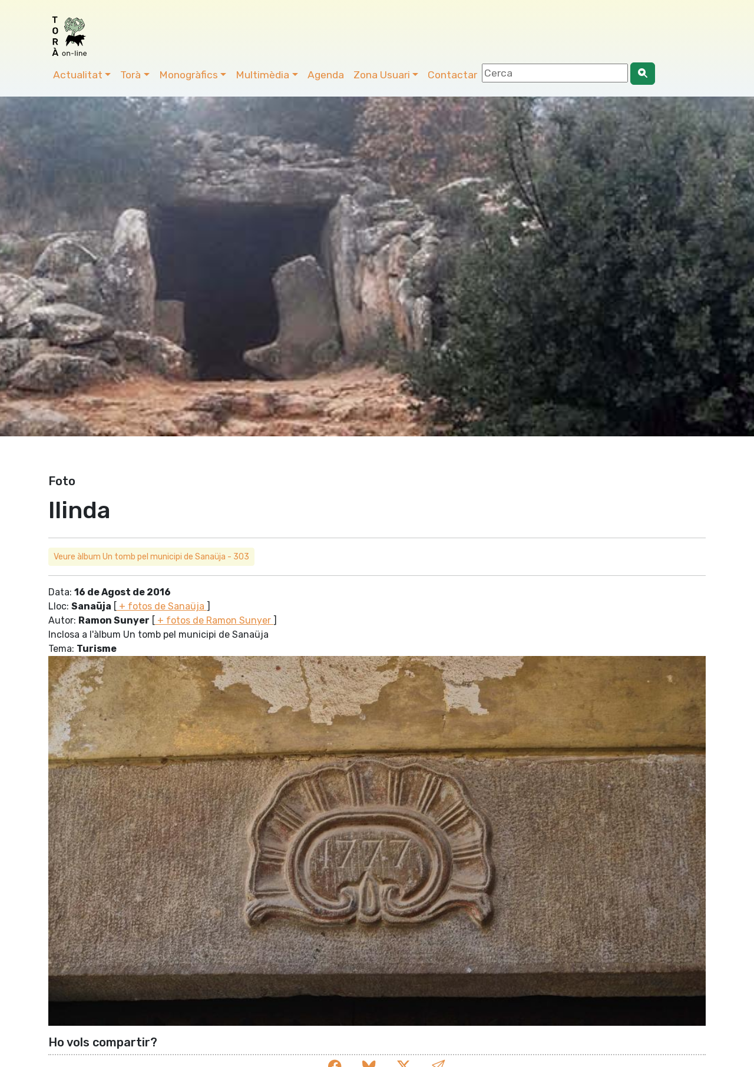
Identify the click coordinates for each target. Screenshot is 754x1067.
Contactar (452, 75)
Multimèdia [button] (262, 75)
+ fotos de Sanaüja (162, 606)
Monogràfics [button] (188, 75)
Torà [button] (130, 75)
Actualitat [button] (77, 75)
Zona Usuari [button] (381, 75)
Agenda (325, 75)
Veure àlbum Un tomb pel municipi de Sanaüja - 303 (151, 557)
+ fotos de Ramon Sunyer (214, 620)
